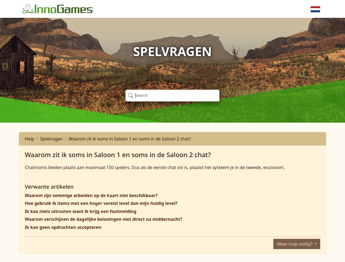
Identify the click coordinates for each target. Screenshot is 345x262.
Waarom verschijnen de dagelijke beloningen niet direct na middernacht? (103, 219)
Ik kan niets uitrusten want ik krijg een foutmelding (80, 211)
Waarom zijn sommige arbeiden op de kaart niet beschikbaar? (91, 195)
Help (29, 139)
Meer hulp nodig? (295, 244)
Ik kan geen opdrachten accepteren (63, 227)
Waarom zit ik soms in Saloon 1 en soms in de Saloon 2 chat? (130, 139)
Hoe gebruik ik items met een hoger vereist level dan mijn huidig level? (101, 203)
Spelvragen (51, 139)
